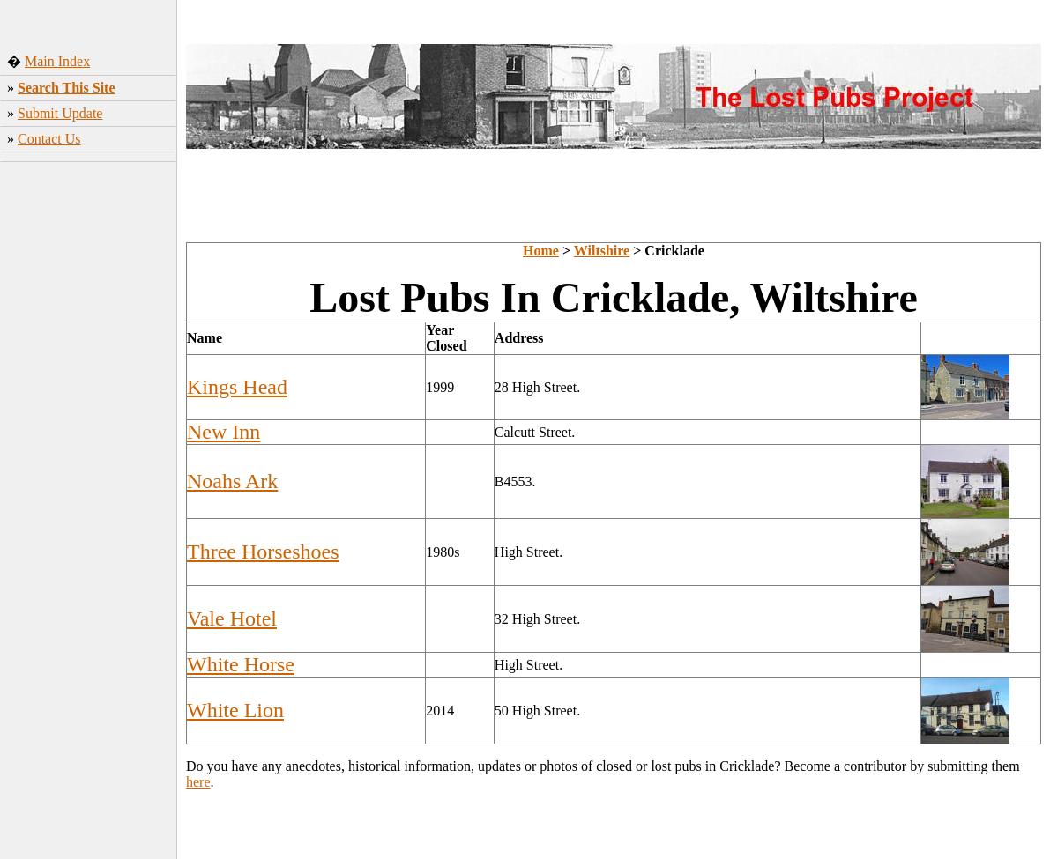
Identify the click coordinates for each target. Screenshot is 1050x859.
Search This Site (66, 87)
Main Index (57, 61)
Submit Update (60, 113)
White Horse (240, 664)
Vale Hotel (232, 618)
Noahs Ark (232, 481)
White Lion (235, 710)
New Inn (223, 431)
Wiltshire (601, 250)
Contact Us (49, 138)
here (198, 781)
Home (541, 250)
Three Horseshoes (263, 551)
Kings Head (237, 386)
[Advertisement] (88, 445)
